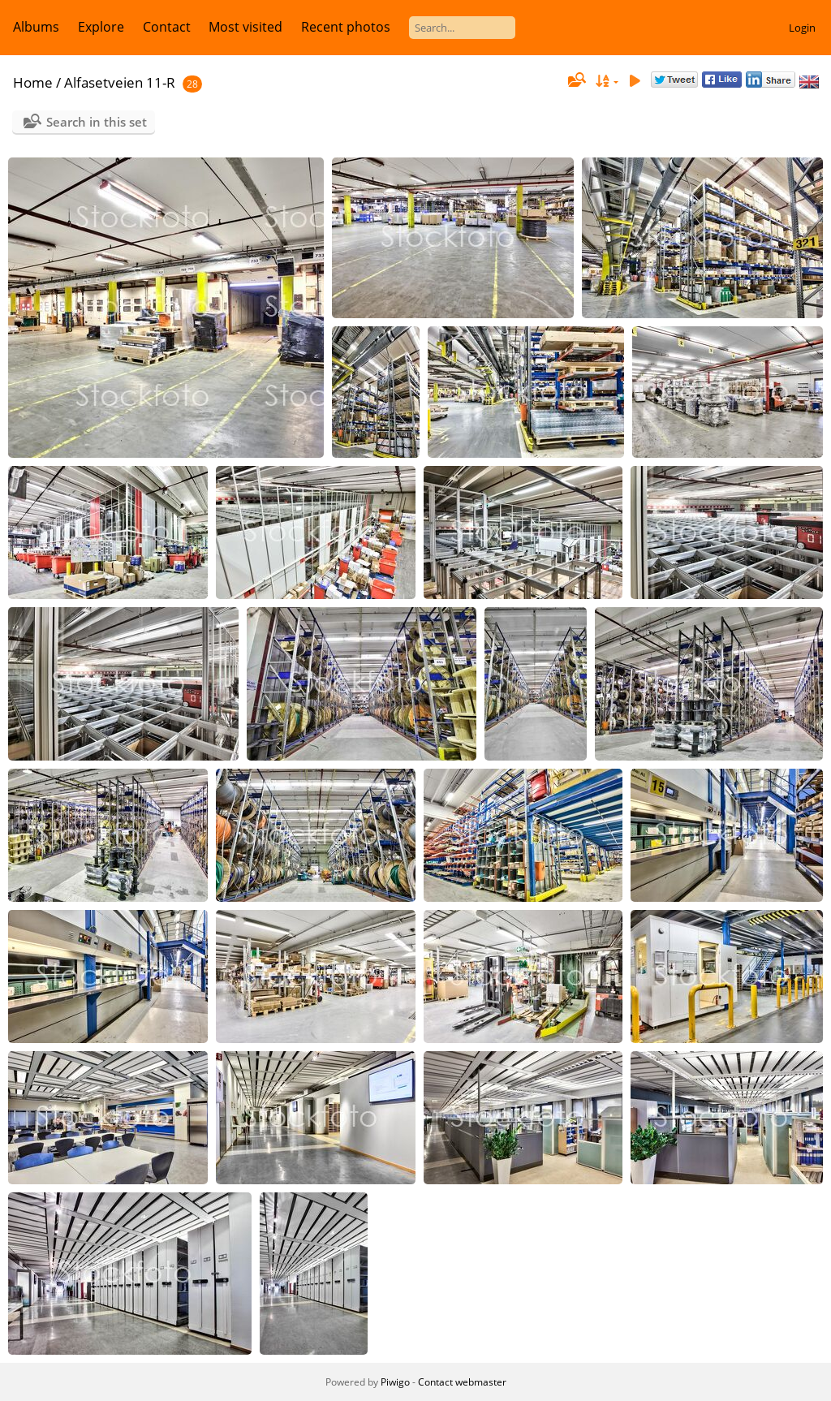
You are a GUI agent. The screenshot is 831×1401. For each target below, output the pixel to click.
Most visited (245, 27)
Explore (101, 27)
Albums (36, 27)
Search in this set (96, 122)
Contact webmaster (462, 1382)
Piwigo (395, 1382)
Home (33, 82)
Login (802, 27)
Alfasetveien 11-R (119, 82)
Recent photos (345, 27)
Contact (167, 27)
